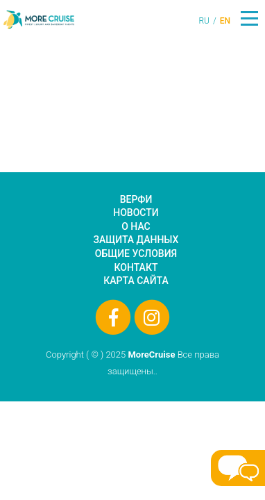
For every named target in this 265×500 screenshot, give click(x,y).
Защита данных (136, 239)
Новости (135, 212)
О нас (136, 226)
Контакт (136, 267)
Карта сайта (135, 280)
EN (225, 21)
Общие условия (136, 253)
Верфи (136, 199)
